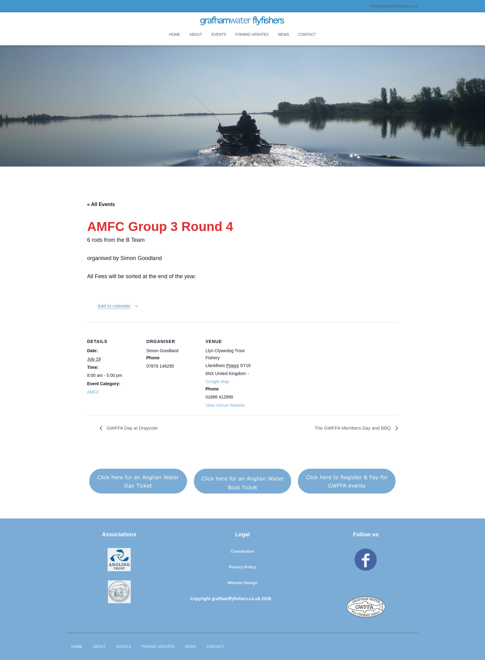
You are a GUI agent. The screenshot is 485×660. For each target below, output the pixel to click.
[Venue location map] (297, 364)
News (283, 34)
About (195, 34)
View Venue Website (225, 405)
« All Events (101, 204)
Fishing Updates (252, 34)
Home (174, 34)
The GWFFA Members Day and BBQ (351, 428)
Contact (307, 34)
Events (219, 34)
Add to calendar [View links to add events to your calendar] (114, 305)
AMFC (93, 392)
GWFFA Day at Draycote (133, 428)
